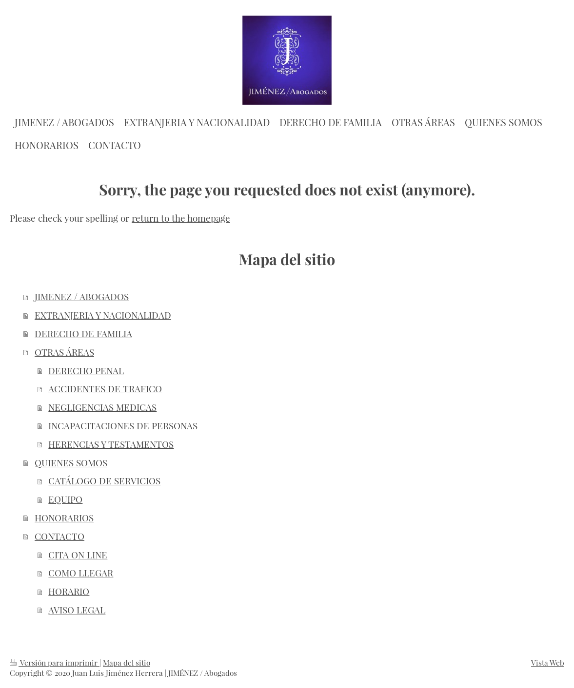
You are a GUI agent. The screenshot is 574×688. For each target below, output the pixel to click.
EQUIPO (65, 499)
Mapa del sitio (126, 662)
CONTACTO (59, 536)
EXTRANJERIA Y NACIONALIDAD (103, 315)
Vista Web (547, 662)
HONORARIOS (64, 518)
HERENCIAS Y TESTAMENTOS (111, 444)
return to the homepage (181, 218)
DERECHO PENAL (86, 370)
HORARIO (68, 591)
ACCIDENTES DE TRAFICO (105, 388)
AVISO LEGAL (76, 610)
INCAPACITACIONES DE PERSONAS (123, 426)
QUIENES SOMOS (71, 463)
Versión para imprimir (54, 662)
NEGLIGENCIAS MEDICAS (102, 407)
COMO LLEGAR (80, 573)
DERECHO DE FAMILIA (83, 333)
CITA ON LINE (77, 555)
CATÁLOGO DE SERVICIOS (104, 481)
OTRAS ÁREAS (64, 352)
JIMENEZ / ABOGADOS (82, 296)
